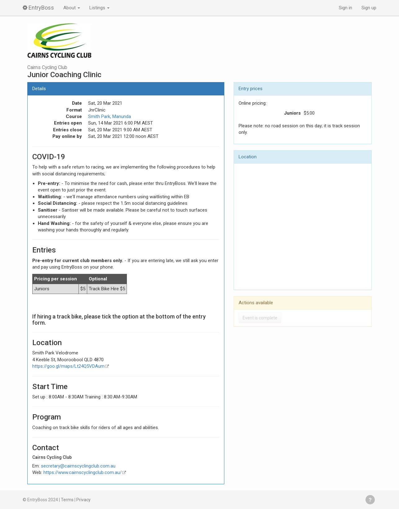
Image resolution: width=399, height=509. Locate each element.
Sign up (368, 8)
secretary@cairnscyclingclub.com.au (78, 466)
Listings (99, 8)
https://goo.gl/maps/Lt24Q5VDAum (68, 366)
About (71, 8)
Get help (370, 499)
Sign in (345, 8)
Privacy (83, 499)
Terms (67, 499)
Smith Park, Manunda (109, 116)
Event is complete (260, 317)
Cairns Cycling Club (47, 67)
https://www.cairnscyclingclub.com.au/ (82, 472)
